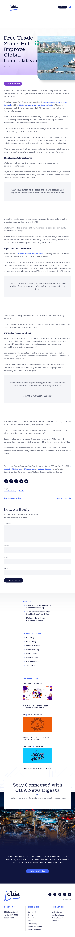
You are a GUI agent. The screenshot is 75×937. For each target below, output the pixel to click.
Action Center (57, 912)
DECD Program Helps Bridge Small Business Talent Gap (38, 613)
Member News (32, 658)
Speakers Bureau (34, 930)
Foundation (32, 918)
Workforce (30, 666)
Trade (21, 491)
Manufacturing (10, 491)
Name (6, 546)
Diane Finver (29, 469)
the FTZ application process (30, 253)
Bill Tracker (56, 921)
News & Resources (35, 927)
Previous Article (14, 499)
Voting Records (57, 918)
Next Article (62, 499)
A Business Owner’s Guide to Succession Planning (38, 607)
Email (6, 558)
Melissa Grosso (44, 469)
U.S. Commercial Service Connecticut (35, 105)
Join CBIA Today (37, 872)
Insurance (31, 921)
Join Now (63, 7)
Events (30, 915)
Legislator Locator (58, 915)
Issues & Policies (33, 646)
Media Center (32, 654)
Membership (33, 924)
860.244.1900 (9, 918)
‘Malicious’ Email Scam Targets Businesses (36, 619)
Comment (8, 524)
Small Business (32, 662)
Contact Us (32, 912)
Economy (30, 638)
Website (6, 569)
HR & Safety (31, 642)
